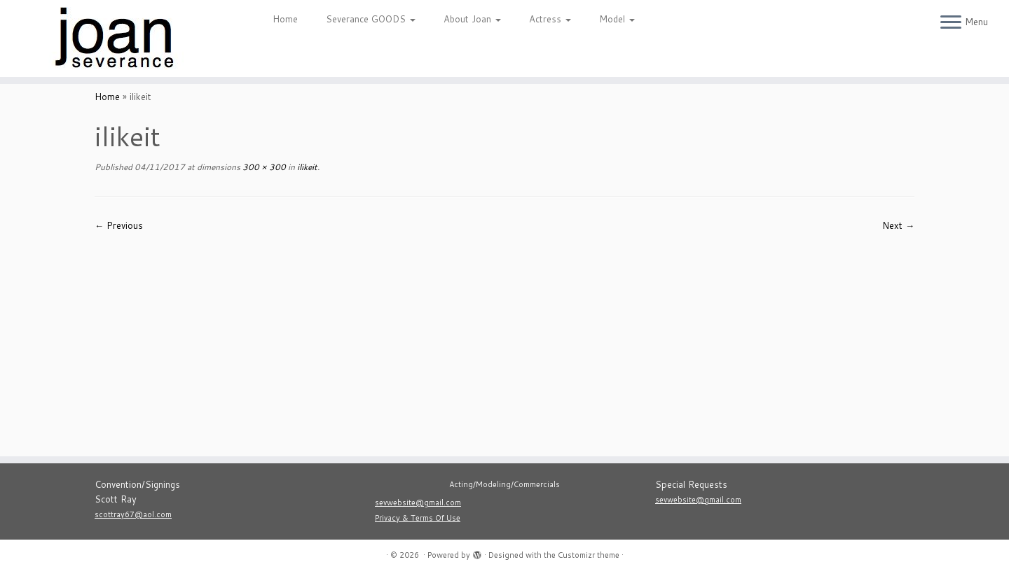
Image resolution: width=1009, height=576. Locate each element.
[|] (116, 38)
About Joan (472, 19)
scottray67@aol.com (133, 514)
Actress (550, 19)
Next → (898, 225)
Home (285, 19)
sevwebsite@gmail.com (418, 502)
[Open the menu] (950, 23)
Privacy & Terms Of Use (417, 518)
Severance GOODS (371, 19)
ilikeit (306, 167)
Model (617, 19)
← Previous (119, 225)
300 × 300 (263, 167)
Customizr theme (588, 555)
